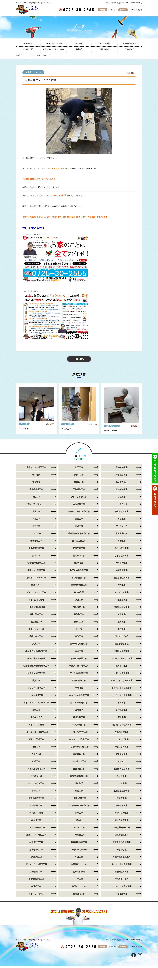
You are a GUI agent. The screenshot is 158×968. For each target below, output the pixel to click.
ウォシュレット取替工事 (79, 513)
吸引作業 (36, 476)
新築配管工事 (79, 550)
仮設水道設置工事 (79, 660)
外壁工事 (122, 542)
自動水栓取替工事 (79, 587)
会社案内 (79, 49)
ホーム (18, 55)
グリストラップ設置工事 (36, 866)
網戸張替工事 (79, 756)
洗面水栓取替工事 (121, 792)
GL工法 (79, 631)
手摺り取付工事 (79, 800)
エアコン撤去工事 (121, 675)
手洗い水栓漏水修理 (36, 660)
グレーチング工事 (79, 498)
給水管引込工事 (36, 844)
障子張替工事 (121, 476)
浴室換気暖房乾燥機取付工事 (36, 667)
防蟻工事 (122, 498)
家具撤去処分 (121, 535)
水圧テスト (36, 587)
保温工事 (36, 498)
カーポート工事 (121, 594)
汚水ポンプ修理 (121, 638)
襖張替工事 (79, 484)
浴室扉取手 (79, 594)
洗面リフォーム (112, 426)
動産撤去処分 (121, 484)
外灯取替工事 (36, 778)
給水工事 (79, 653)
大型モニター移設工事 (36, 469)
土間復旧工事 (79, 895)
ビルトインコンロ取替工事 (36, 734)
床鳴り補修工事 (79, 682)
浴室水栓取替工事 (36, 800)
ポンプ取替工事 (79, 726)
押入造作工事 (121, 565)
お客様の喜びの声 (129, 43)
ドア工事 (122, 704)
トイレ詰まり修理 (36, 601)
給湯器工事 (36, 888)
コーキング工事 (121, 741)
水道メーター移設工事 (36, 836)
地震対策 (79, 689)
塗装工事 (79, 792)
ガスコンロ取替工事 (79, 704)
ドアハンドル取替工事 (121, 689)
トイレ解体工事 (36, 697)
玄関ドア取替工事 (36, 741)
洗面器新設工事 (121, 513)
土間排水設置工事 (36, 881)
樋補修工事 (36, 822)
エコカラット (121, 506)
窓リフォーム (121, 528)
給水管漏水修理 (121, 836)
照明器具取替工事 (121, 770)
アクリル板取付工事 (79, 675)
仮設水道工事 (36, 623)
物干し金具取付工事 (79, 572)
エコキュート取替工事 (121, 888)
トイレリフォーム (36, 895)
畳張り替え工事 (36, 638)
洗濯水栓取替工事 (121, 579)
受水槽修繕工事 (36, 491)
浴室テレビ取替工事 (36, 572)
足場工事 (79, 528)
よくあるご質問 (28, 49)
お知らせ (122, 763)
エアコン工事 (121, 667)
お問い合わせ (104, 49)
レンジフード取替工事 (79, 741)
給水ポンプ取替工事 (79, 645)
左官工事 (122, 587)
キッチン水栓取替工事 (79, 697)
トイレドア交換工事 (79, 734)
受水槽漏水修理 (121, 645)
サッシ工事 (36, 535)
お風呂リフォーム (33, 72)
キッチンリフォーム (79, 851)
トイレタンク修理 (36, 726)
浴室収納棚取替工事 (36, 565)
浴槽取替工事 (36, 542)
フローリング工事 (36, 631)
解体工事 (79, 638)
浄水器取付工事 (36, 851)
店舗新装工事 (121, 491)
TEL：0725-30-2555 (33, 228)
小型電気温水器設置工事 (36, 653)
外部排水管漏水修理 (121, 859)
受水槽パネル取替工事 (121, 726)
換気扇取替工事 (121, 734)
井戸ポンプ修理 (36, 814)
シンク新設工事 (79, 579)
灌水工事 (36, 513)
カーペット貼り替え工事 (121, 682)
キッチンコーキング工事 (121, 660)
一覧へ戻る (79, 359)
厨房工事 (36, 645)
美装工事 (122, 520)
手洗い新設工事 (121, 550)
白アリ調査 (79, 565)
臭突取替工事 (79, 770)
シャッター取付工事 (36, 689)
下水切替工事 (79, 836)
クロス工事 (67, 424)
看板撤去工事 (79, 609)
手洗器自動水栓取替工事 (79, 535)
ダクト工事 (79, 476)
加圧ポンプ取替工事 (36, 675)
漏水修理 (79, 712)
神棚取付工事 (121, 807)
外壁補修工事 (121, 601)
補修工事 (36, 520)
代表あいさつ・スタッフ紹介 (54, 49)
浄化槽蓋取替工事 (36, 550)
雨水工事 (122, 719)
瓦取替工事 (122, 800)
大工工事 (24, 424)
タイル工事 (122, 778)
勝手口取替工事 (36, 616)
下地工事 (79, 881)
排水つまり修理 (121, 881)
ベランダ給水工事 (36, 785)
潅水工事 (122, 616)
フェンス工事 (79, 829)
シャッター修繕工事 (36, 829)
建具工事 (122, 623)
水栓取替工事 (79, 506)
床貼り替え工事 (121, 748)
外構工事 (36, 557)
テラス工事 (36, 756)
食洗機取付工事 (121, 873)
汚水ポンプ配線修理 (36, 609)
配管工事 (79, 859)
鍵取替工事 (79, 616)
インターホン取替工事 (121, 697)
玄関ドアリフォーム (36, 506)
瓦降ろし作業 (79, 873)
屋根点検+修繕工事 (121, 829)
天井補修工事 (121, 469)
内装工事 (36, 792)
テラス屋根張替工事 (36, 770)
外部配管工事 (36, 873)
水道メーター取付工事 (79, 667)
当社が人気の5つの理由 (53, 43)
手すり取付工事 (121, 557)
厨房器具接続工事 (79, 844)
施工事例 (79, 43)
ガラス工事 (79, 623)
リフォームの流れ (104, 43)
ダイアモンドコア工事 (36, 594)
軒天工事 (79, 469)
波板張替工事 (121, 756)
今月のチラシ (28, 43)
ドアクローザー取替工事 (79, 807)
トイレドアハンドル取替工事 (36, 704)
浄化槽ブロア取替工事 (36, 579)
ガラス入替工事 (79, 542)
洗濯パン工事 (79, 557)
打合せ (79, 822)
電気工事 (79, 520)
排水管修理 (122, 851)
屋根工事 (36, 712)
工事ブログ (129, 49)
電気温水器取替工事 (79, 778)
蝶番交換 (36, 484)
